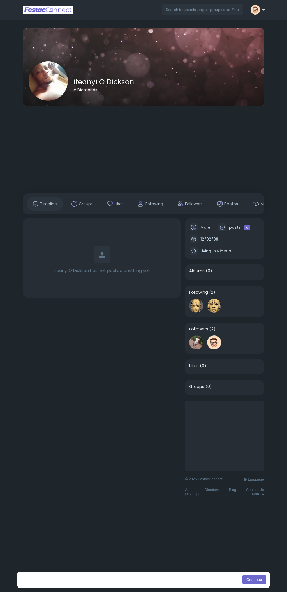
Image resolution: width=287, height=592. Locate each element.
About (190, 490)
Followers (198, 329)
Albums (197, 271)
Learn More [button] (172, 579)
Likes (194, 366)
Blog (232, 490)
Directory (211, 490)
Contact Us (255, 490)
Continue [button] (254, 579)
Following (198, 292)
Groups (196, 386)
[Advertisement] (143, 150)
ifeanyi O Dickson (103, 82)
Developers (194, 494)
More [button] (258, 494)
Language (253, 479)
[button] (202, 9)
